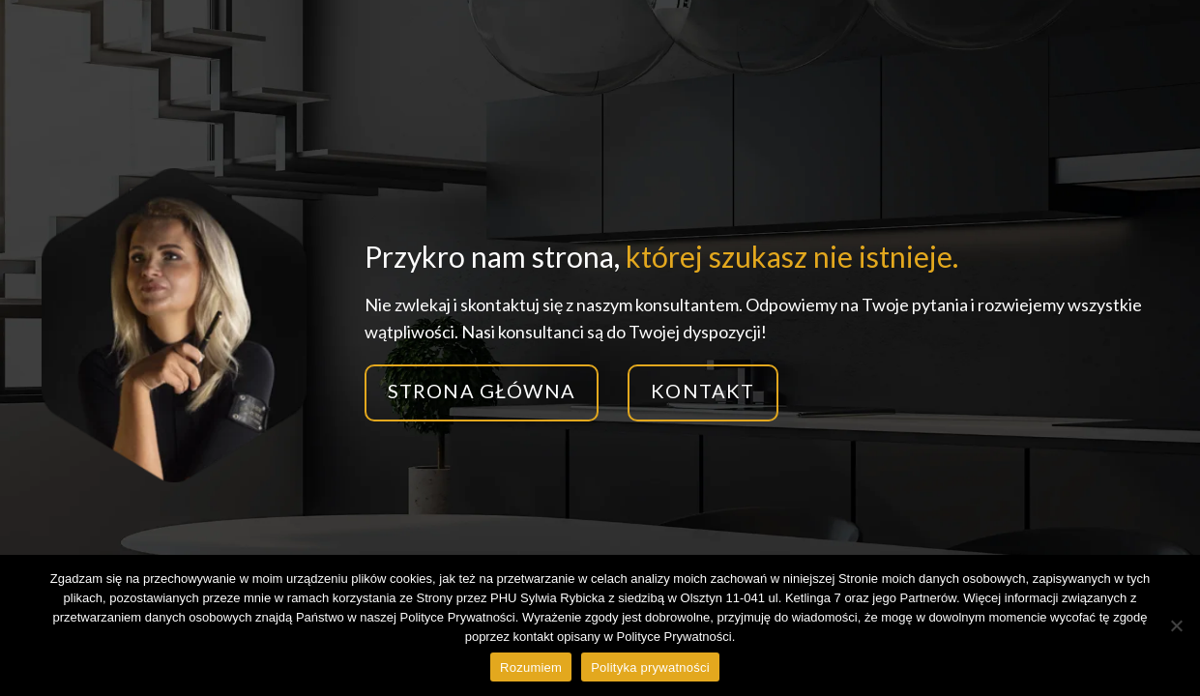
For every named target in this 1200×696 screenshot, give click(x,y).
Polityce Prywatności (673, 636)
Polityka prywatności (650, 667)
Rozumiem (531, 667)
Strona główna (482, 390)
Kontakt (702, 390)
